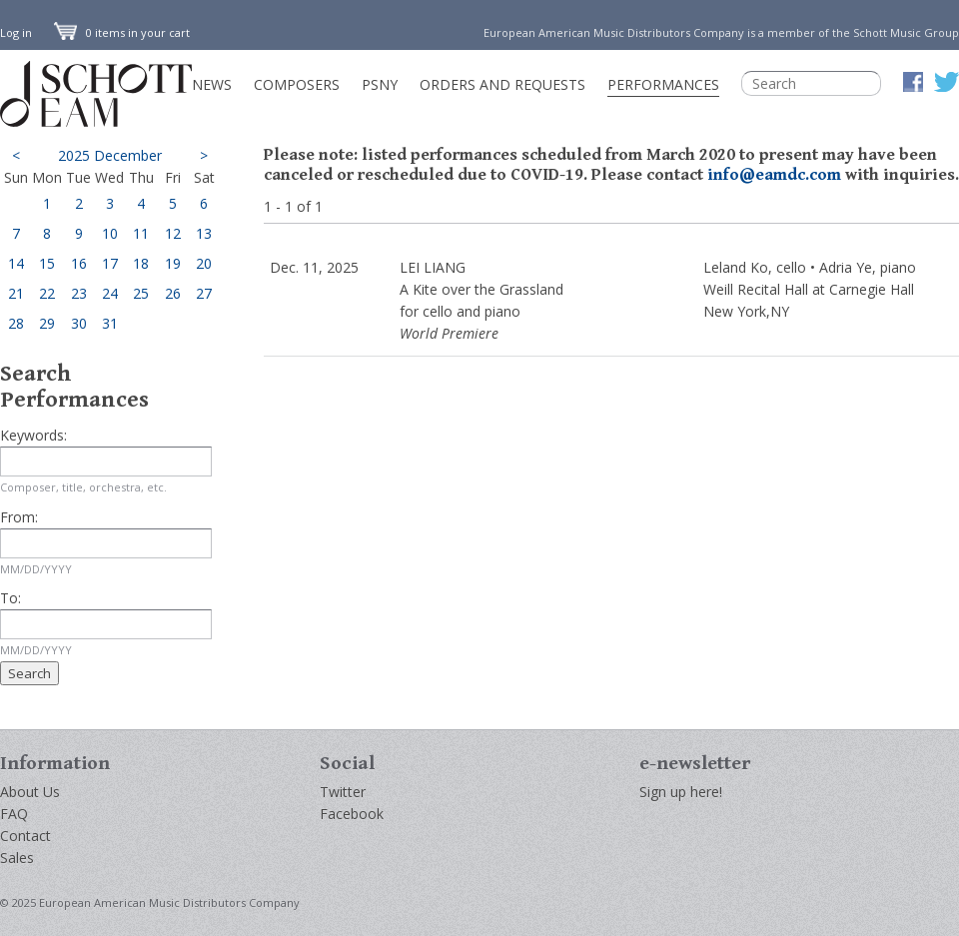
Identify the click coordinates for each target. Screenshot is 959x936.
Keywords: (33, 435)
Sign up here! (680, 791)
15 (47, 263)
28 (16, 323)
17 (110, 263)
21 (16, 293)
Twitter (343, 791)
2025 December (110, 155)
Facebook (352, 813)
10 (110, 233)
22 (47, 293)
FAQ (14, 813)
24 (110, 293)
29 (47, 323)
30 (79, 323)
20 (204, 263)
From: (19, 516)
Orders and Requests (502, 84)
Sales (17, 857)
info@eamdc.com (774, 175)
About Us (30, 791)
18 (141, 263)
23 (79, 293)
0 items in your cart (122, 32)
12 (173, 233)
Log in (16, 32)
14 (16, 263)
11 (141, 233)
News (212, 84)
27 (204, 293)
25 (141, 293)
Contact (25, 835)
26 (173, 293)
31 (110, 323)
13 (204, 233)
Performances (663, 84)
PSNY (380, 84)
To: (10, 597)
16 (79, 263)
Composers (297, 84)
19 (173, 263)
